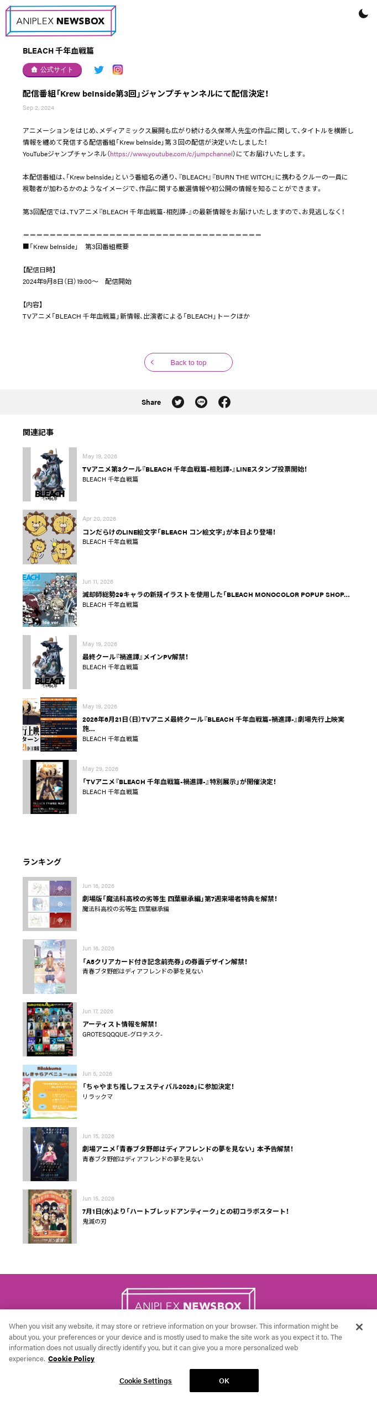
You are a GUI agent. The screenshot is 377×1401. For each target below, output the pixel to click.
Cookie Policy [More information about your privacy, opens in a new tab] (71, 1363)
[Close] (359, 1333)
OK (224, 1386)
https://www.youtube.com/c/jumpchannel (171, 153)
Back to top (188, 362)
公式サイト (52, 69)
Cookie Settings (145, 1386)
